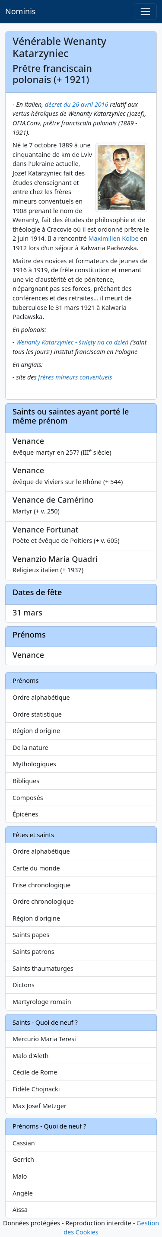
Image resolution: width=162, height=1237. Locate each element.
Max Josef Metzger (40, 1106)
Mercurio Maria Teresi (44, 1039)
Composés (28, 798)
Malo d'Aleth (30, 1056)
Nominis (20, 11)
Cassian (24, 1143)
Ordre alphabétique (41, 697)
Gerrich (23, 1159)
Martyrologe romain (42, 1002)
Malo (20, 1176)
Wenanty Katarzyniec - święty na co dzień (72, 342)
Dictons (24, 985)
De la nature (30, 747)
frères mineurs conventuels (75, 377)
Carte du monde (36, 868)
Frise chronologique (41, 885)
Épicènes (25, 814)
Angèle (23, 1193)
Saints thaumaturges (43, 968)
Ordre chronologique (43, 901)
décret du (59, 104)
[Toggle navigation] (145, 11)
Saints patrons (33, 951)
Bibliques (26, 781)
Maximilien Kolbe (113, 238)
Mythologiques (34, 764)
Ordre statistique (37, 714)
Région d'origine (36, 731)
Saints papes (31, 935)
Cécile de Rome (35, 1072)
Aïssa (20, 1209)
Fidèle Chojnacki (36, 1089)
